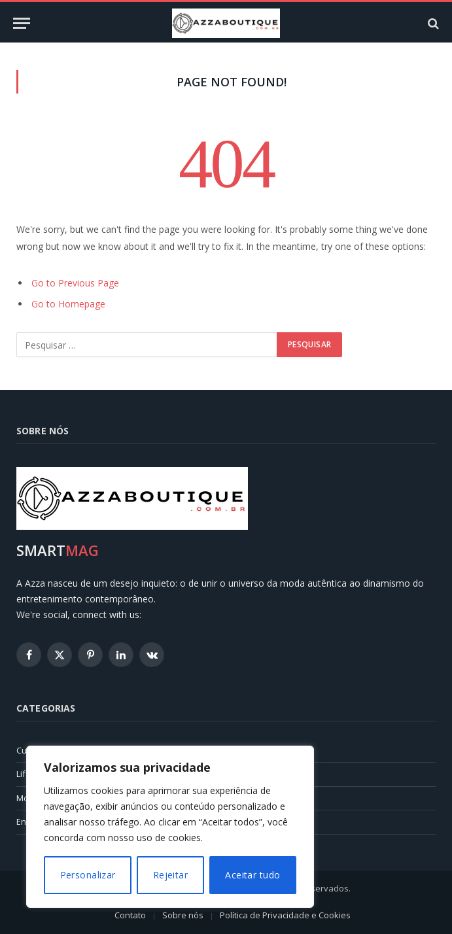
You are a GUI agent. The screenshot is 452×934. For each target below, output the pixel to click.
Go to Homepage (68, 304)
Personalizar (88, 875)
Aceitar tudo (252, 875)
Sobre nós (182, 915)
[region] (170, 827)
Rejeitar (170, 875)
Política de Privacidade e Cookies (285, 915)
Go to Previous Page (75, 283)
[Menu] (21, 23)
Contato (130, 915)
